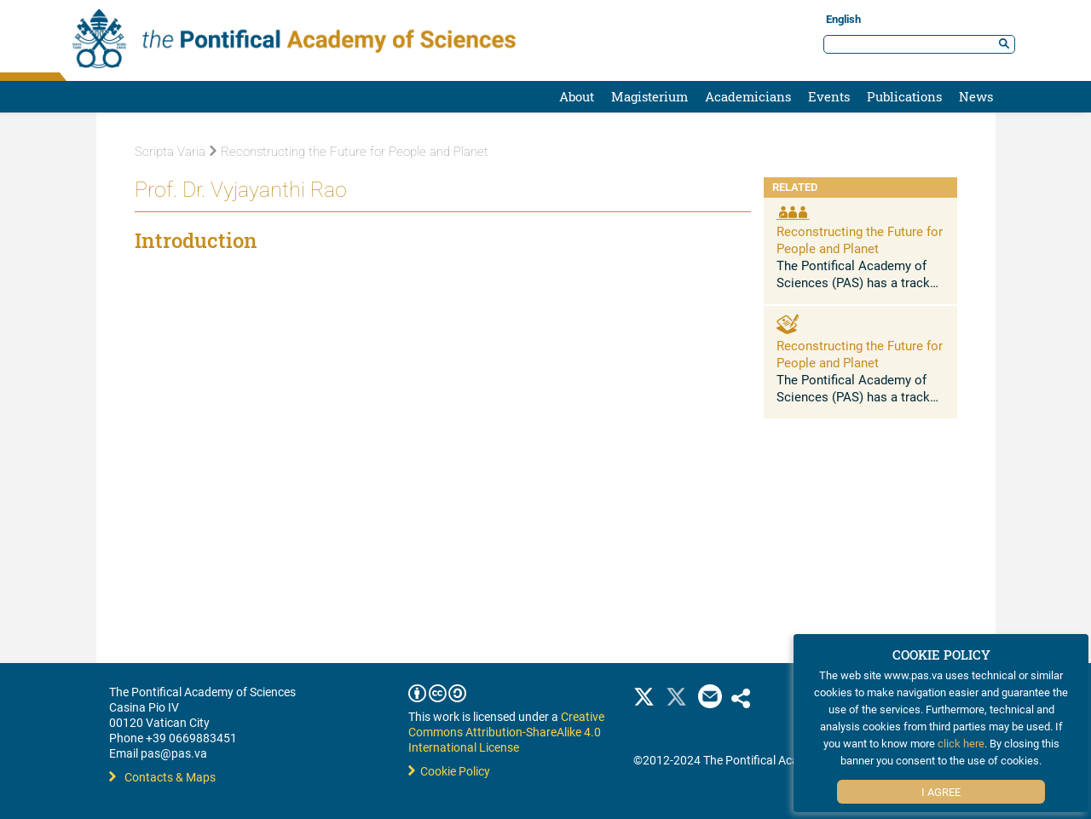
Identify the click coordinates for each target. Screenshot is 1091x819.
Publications (904, 96)
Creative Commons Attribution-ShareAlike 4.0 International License (506, 731)
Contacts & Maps (162, 777)
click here (961, 743)
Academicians (748, 96)
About (576, 96)
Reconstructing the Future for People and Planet (349, 151)
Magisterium (649, 96)
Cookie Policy (449, 771)
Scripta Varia (170, 151)
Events (829, 96)
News (976, 96)
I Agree (941, 791)
